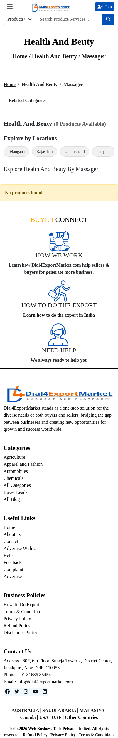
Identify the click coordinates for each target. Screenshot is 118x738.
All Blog (12, 499)
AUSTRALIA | (26, 710)
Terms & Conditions (96, 735)
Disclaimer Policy (20, 632)
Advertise (13, 576)
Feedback (12, 562)
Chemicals (13, 478)
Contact (11, 541)
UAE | (58, 717)
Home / (22, 56)
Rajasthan (44, 151)
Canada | (29, 717)
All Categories (17, 485)
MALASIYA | (93, 710)
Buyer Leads (15, 492)
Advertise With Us (21, 548)
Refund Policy (17, 625)
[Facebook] (8, 692)
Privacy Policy (17, 618)
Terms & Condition (22, 611)
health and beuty (55, 56)
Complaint (13, 569)
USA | (45, 717)
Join (104, 7)
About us (12, 534)
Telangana (16, 151)
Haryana (103, 151)
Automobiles (16, 471)
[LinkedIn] (44, 692)
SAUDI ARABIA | (61, 710)
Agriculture (14, 457)
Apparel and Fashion (23, 464)
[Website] (17, 692)
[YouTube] (36, 692)
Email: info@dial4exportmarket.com (38, 681)
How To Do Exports (22, 604)
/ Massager (92, 56)
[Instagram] (26, 692)
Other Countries (81, 717)
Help (8, 555)
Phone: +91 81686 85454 (27, 674)
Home (10, 84)
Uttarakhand (75, 151)
